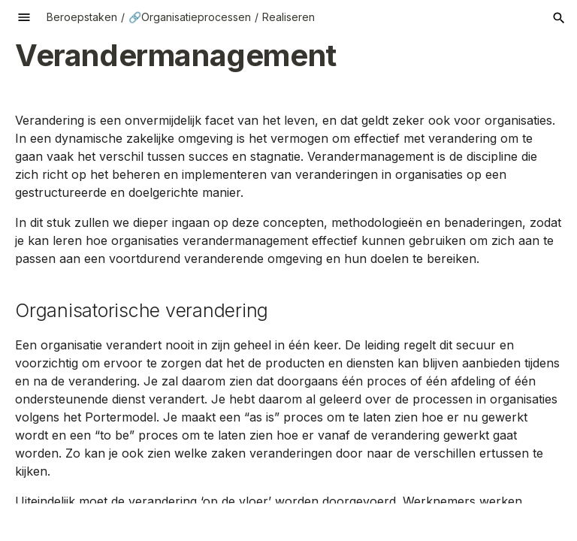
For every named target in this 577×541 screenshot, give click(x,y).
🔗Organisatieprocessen (189, 17)
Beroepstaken (82, 17)
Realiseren (288, 17)
